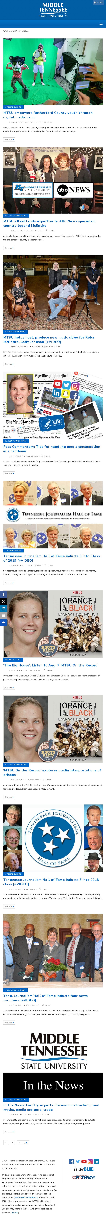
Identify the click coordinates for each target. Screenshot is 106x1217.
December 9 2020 (40, 347)
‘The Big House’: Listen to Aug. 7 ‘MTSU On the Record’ (51, 665)
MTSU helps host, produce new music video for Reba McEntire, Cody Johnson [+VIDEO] (48, 339)
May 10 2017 (33, 1115)
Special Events (13, 107)
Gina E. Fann (17, 231)
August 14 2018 (33, 670)
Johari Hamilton (19, 122)
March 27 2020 (31, 456)
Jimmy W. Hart (17, 566)
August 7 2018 (32, 780)
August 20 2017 (31, 1005)
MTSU (100, 2)
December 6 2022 (34, 231)
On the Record (13, 660)
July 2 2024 (36, 122)
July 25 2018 (29, 889)
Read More (8, 140)
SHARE (48, 122)
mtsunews (16, 456)
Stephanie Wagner (20, 347)
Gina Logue (16, 670)
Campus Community (15, 332)
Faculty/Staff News (16, 216)
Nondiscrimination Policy (26, 1197)
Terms (15, 1212)
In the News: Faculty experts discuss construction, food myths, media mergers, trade (51, 1107)
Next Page (22, 1142)
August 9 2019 (34, 566)
